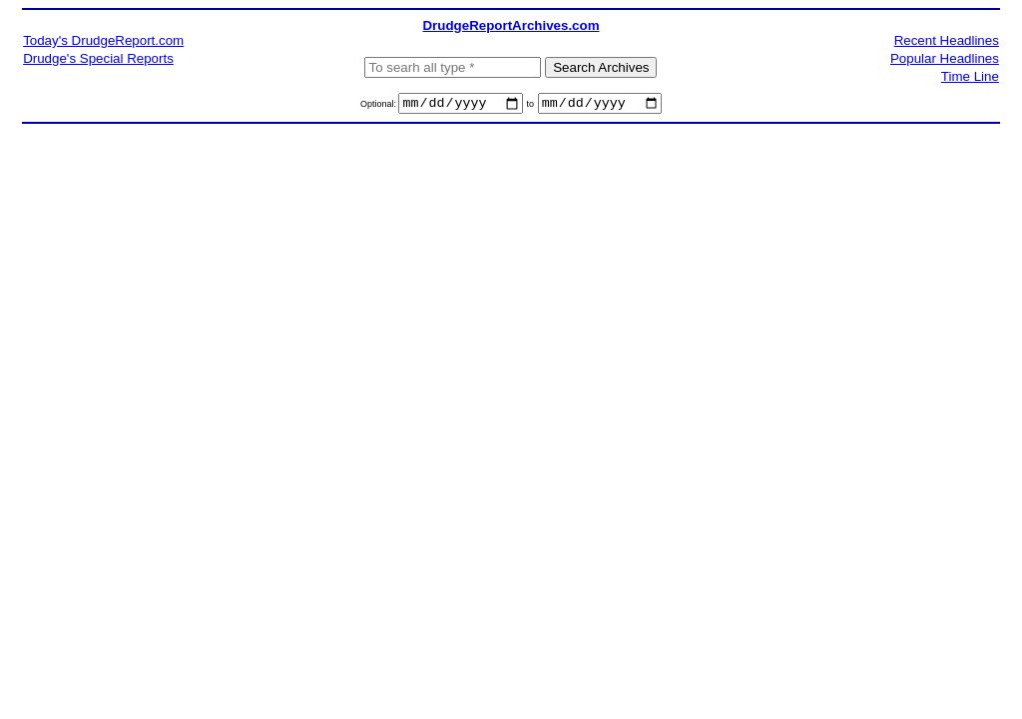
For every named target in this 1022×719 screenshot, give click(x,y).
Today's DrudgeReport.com (103, 40)
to (530, 107)
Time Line (970, 76)
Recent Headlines (946, 40)
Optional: (379, 107)
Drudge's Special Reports (98, 58)
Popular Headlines (944, 58)
